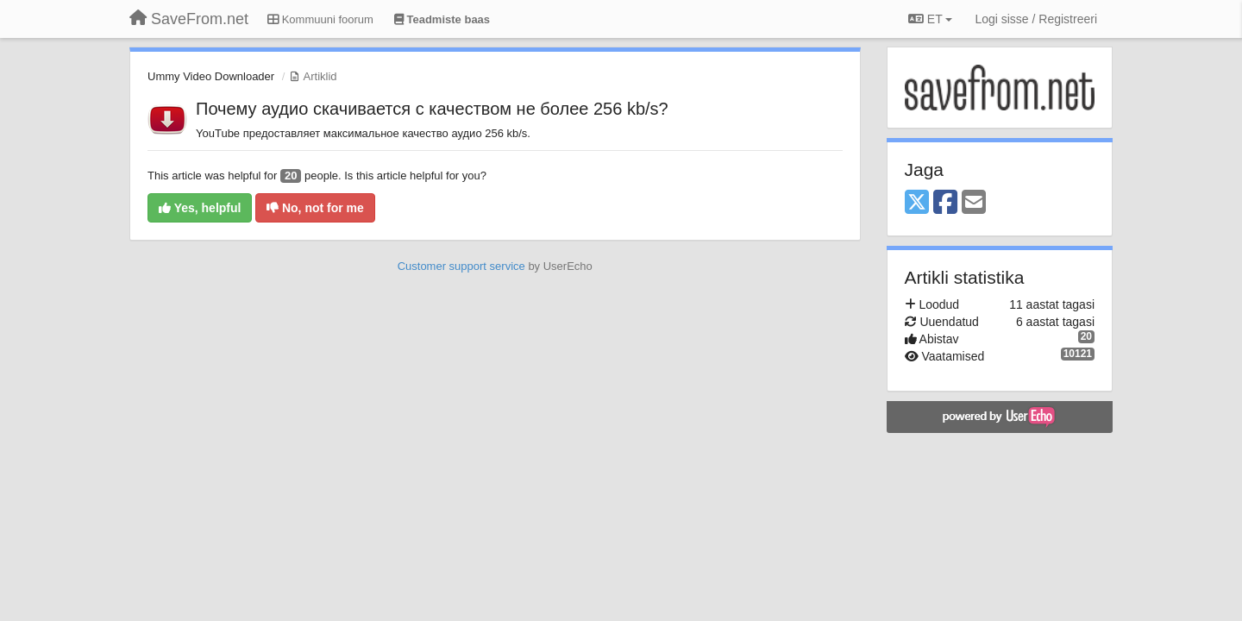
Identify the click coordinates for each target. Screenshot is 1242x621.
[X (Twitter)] (917, 203)
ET (930, 19)
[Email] (974, 203)
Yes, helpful (200, 208)
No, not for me (315, 208)
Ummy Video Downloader (210, 76)
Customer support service (461, 266)
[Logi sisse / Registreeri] (1036, 19)
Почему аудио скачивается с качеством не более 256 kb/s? (432, 108)
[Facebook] (945, 203)
